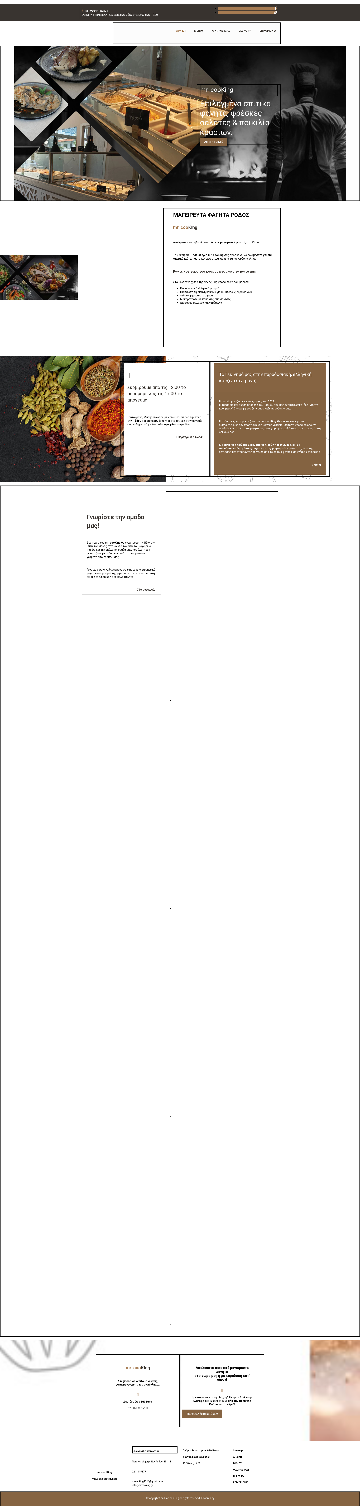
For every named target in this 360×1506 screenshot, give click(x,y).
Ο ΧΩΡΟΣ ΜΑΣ (221, 30)
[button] (213, 142)
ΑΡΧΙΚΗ (181, 30)
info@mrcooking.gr (142, 1485)
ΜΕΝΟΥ (199, 30)
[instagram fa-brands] (275, 12)
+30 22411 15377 (96, 11)
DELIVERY (245, 30)
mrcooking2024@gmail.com (147, 1481)
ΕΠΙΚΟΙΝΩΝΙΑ (268, 30)
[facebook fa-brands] (276, 8)
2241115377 (139, 1471)
